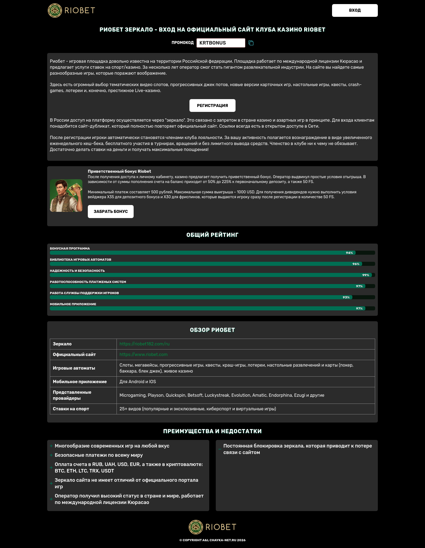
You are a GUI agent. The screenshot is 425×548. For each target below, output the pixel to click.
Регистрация (212, 105)
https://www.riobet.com (144, 354)
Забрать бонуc (111, 211)
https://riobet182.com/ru (145, 344)
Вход (354, 10)
